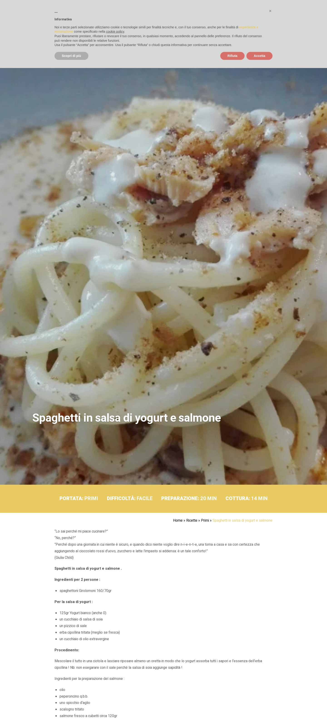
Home (178, 520)
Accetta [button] (259, 56)
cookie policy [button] (115, 31)
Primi (205, 520)
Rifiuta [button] (233, 56)
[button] (270, 11)
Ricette (191, 520)
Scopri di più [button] (71, 56)
